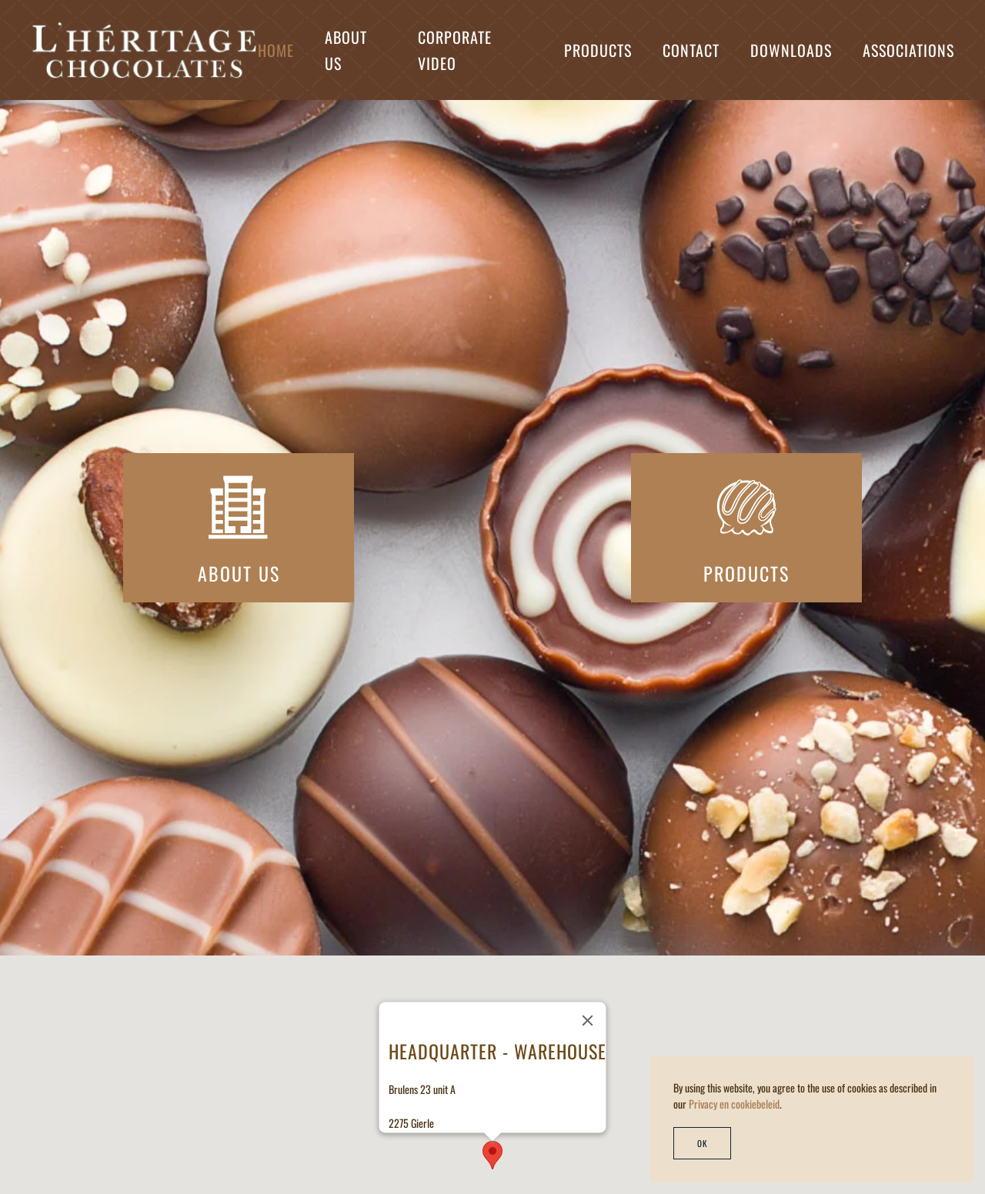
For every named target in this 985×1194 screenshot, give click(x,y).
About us (346, 50)
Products (598, 50)
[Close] (587, 1020)
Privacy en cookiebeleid (734, 1104)
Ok (702, 1143)
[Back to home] (144, 50)
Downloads (791, 50)
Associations (908, 50)
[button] (492, 1155)
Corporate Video (455, 50)
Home (276, 50)
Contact (691, 50)
